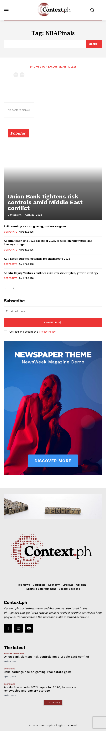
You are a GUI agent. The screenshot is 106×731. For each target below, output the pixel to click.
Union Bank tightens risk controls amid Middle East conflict (45, 202)
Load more (53, 702)
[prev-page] (15, 74)
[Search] (94, 44)
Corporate (10, 231)
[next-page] (12, 288)
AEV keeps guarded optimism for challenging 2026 (37, 258)
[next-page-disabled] (22, 74)
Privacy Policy (47, 331)
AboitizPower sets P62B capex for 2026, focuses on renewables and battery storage (48, 242)
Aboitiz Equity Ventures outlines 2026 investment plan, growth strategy (51, 273)
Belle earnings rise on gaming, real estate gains (35, 226)
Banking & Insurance (14, 653)
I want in (53, 322)
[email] (53, 311)
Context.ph (15, 214)
